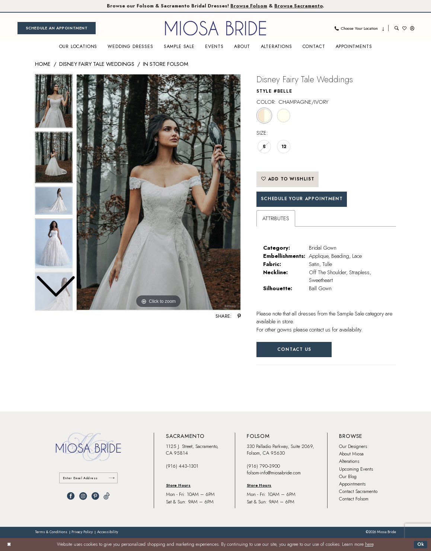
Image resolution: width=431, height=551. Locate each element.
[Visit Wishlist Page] (404, 28)
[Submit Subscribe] (112, 477)
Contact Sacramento (358, 491)
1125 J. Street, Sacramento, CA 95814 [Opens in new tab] (192, 450)
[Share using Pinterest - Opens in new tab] (239, 316)
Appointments (352, 483)
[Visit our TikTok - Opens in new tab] (106, 496)
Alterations (349, 461)
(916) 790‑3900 (263, 466)
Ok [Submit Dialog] (421, 544)
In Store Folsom (165, 64)
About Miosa (351, 453)
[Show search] (396, 28)
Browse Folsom (248, 5)
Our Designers (353, 446)
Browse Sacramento (298, 5)
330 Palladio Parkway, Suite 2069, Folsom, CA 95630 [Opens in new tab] (280, 450)
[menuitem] (56, 28)
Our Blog (348, 476)
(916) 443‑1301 (182, 466)
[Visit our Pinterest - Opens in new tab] (95, 496)
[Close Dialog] (9, 544)
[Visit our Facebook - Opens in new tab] (70, 496)
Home (43, 64)
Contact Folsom (353, 498)
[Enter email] (88, 477)
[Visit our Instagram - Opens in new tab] (83, 496)
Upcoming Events (356, 468)
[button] (412, 28)
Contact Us (294, 349)
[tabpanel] (158, 192)
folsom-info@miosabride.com (274, 472)
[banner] (215, 28)
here (369, 544)
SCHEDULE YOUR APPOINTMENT (301, 198)
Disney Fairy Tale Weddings (96, 64)
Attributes (275, 218)
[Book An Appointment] (56, 28)
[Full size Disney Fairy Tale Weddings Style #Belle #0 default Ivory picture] (158, 192)
